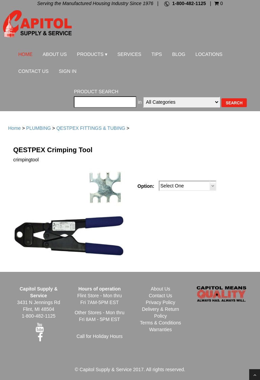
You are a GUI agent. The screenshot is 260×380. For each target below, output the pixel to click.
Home (25, 54)
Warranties (160, 329)
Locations (208, 54)
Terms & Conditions (160, 322)
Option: (145, 186)
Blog (178, 54)
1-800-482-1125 (189, 3)
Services (129, 54)
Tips (156, 54)
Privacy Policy (160, 302)
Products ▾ (92, 54)
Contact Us (33, 71)
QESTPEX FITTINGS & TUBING (90, 128)
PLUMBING (38, 128)
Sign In (68, 71)
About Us (55, 54)
